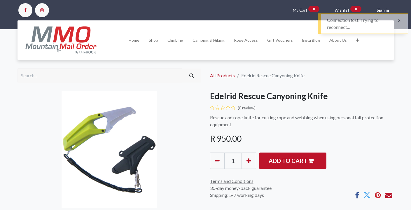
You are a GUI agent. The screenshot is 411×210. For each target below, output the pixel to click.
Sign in (383, 10)
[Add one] (249, 161)
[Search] (191, 76)
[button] (357, 40)
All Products (222, 75)
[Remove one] (217, 161)
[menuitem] (134, 40)
